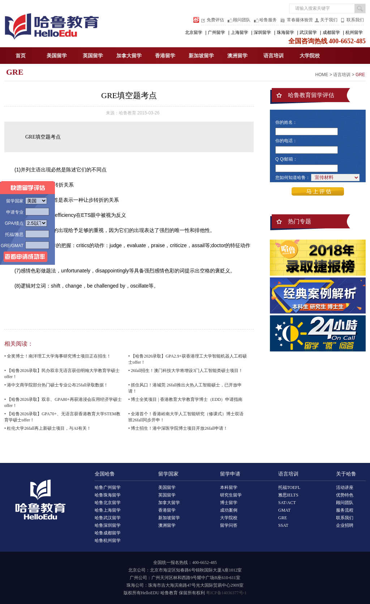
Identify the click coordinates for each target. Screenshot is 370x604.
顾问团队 (241, 19)
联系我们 (355, 19)
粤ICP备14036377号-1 (226, 592)
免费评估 (215, 19)
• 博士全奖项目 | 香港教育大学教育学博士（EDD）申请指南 (185, 399)
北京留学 (193, 32)
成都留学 (331, 32)
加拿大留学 (129, 55)
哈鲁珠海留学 (108, 495)
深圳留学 (262, 32)
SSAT (283, 525)
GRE (14, 71)
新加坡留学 (201, 55)
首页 (21, 55)
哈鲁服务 (268, 19)
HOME (321, 74)
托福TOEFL (289, 487)
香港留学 (165, 55)
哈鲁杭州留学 (108, 540)
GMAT (284, 510)
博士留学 (228, 502)
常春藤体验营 (300, 19)
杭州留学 (354, 32)
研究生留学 (231, 495)
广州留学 (216, 32)
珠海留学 (285, 32)
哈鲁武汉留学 (108, 517)
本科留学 (228, 487)
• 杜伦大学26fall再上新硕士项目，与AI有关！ (47, 428)
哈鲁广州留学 (108, 487)
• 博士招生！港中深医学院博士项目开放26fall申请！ (178, 428)
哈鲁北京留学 (108, 502)
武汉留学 (308, 32)
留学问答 (228, 525)
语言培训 (273, 55)
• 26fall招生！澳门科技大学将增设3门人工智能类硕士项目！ (185, 370)
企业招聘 (344, 525)
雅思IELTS (288, 495)
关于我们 (328, 19)
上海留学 (239, 32)
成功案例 (228, 510)
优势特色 (344, 495)
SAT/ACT (287, 502)
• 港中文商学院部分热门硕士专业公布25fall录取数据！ (56, 385)
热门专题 (299, 221)
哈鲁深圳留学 (108, 525)
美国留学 (57, 55)
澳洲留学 (237, 55)
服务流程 (344, 510)
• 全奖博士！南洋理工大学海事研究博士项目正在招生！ (57, 356)
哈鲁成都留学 (108, 532)
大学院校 (310, 55)
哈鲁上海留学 (108, 510)
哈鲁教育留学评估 (311, 95)
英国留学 (93, 55)
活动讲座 (344, 487)
